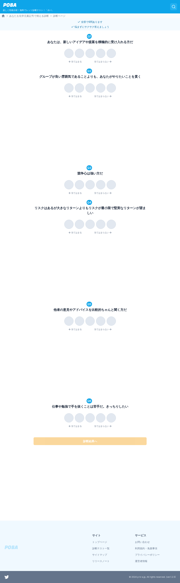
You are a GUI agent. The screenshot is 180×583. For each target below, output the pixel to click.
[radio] (68, 53)
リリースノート (101, 561)
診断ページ (59, 15)
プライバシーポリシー (147, 554)
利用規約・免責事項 (146, 548)
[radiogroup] (90, 53)
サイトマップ (99, 554)
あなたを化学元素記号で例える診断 (29, 15)
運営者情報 (141, 561)
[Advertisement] (90, 132)
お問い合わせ (142, 541)
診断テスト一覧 (101, 548)
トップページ (99, 541)
